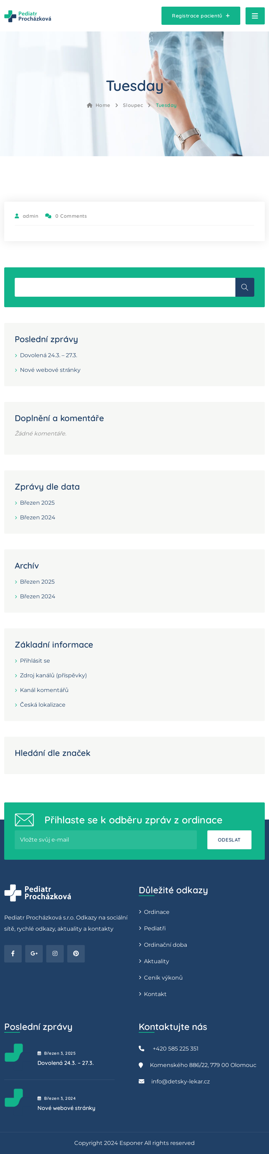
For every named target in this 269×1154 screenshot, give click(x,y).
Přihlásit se (35, 660)
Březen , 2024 (56, 1098)
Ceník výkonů (163, 977)
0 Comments (66, 216)
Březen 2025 (37, 502)
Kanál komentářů (44, 690)
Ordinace (157, 912)
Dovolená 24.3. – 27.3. (48, 355)
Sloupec (133, 105)
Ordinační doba (165, 945)
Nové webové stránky (50, 370)
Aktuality (156, 961)
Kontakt (155, 994)
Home (98, 105)
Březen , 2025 (56, 1053)
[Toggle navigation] (255, 15)
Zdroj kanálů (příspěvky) (53, 675)
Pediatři (155, 928)
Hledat (244, 287)
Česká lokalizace (42, 704)
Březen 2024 (37, 517)
